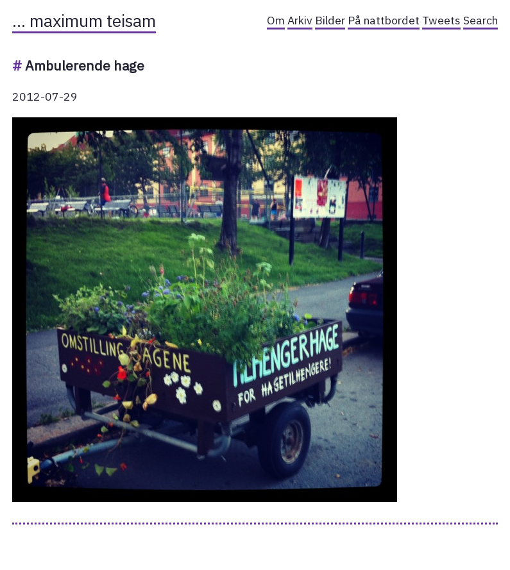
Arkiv (299, 20)
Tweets (441, 20)
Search (480, 20)
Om (276, 20)
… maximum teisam (84, 20)
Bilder (330, 20)
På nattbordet (384, 20)
